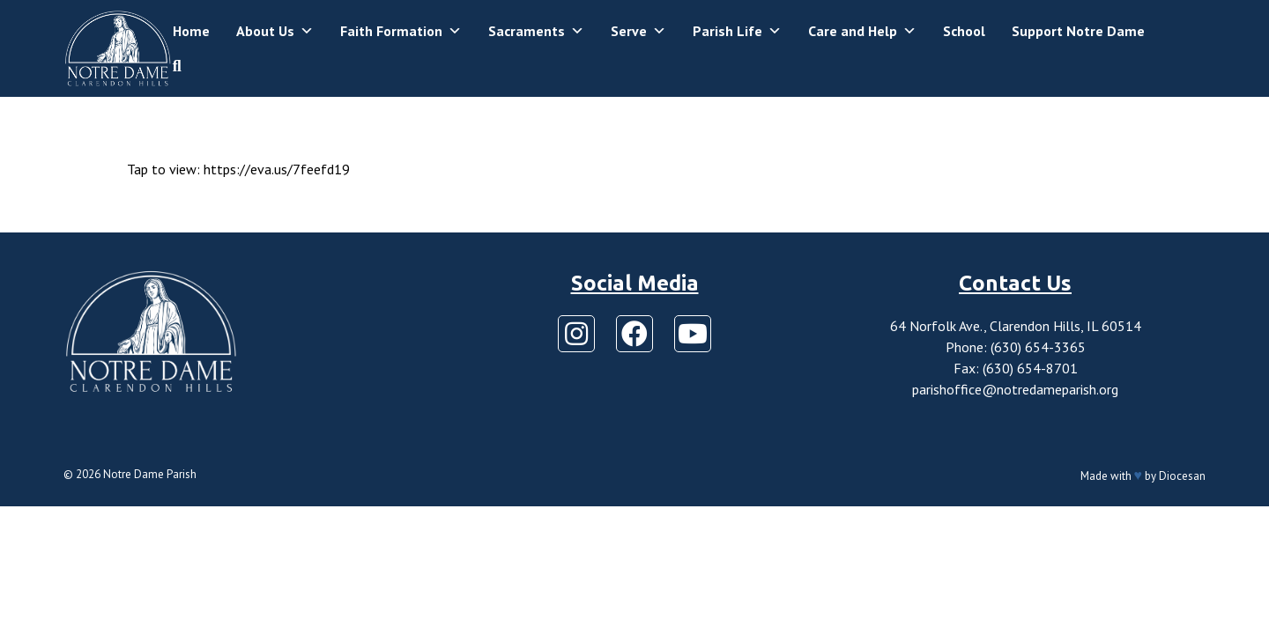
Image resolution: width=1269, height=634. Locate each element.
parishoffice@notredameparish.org (1015, 389)
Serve (638, 30)
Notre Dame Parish (150, 474)
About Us (275, 30)
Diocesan (1182, 475)
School (964, 31)
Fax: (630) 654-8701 (1016, 368)
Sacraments (536, 30)
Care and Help (862, 30)
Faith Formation (401, 30)
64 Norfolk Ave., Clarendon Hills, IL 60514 (1015, 326)
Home (191, 31)
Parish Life (737, 30)
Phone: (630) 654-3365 (1016, 347)
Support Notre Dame (1078, 31)
